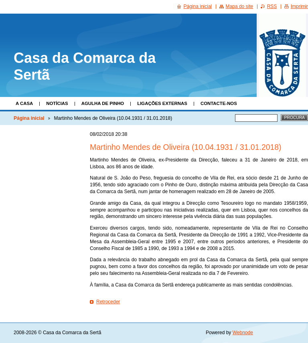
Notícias (57, 103)
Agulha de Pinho (102, 103)
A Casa (24, 103)
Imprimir (299, 6)
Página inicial (29, 118)
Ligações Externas (162, 103)
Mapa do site (239, 6)
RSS (272, 6)
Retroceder (108, 302)
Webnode (243, 332)
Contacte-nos (219, 103)
